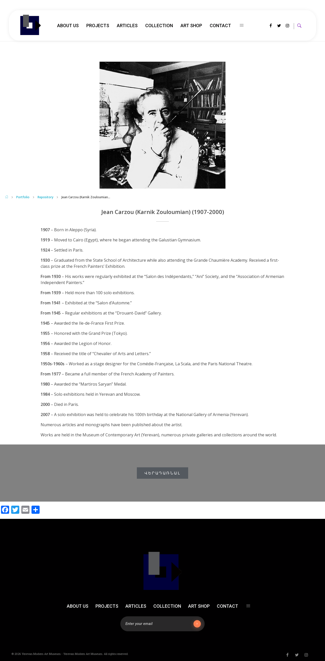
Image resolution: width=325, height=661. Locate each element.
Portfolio (22, 197)
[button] (162, 473)
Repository (45, 197)
